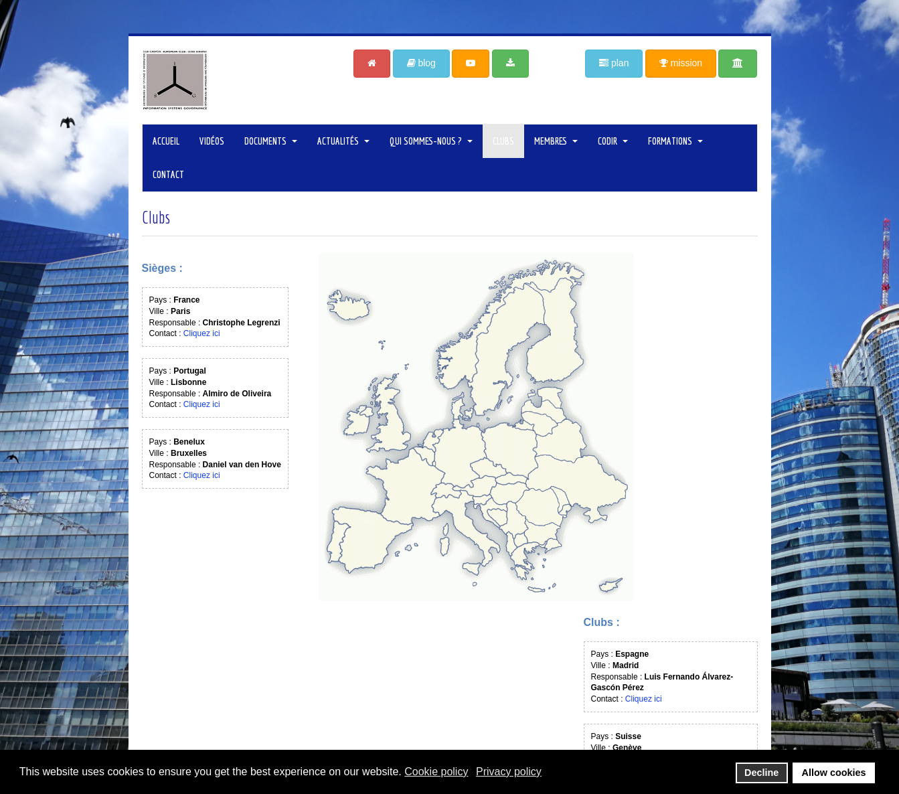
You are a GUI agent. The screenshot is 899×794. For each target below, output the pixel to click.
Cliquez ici (201, 333)
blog (421, 63)
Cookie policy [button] (436, 771)
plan (614, 63)
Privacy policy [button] (509, 771)
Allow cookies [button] (834, 772)
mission (680, 63)
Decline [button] (761, 772)
